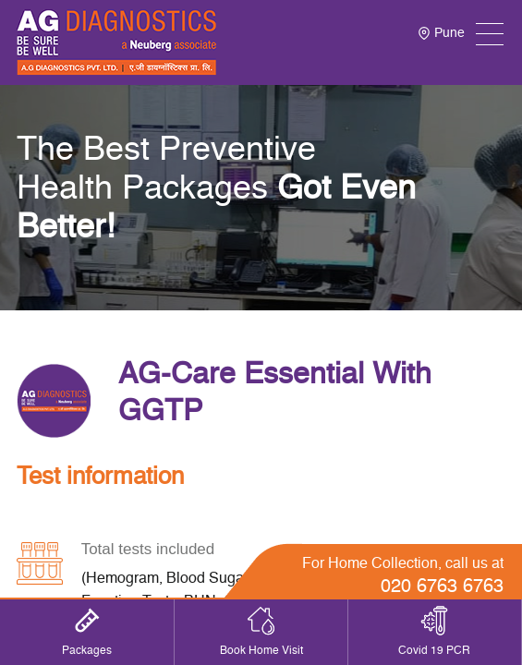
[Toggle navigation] (490, 34)
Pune (441, 33)
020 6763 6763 (442, 587)
